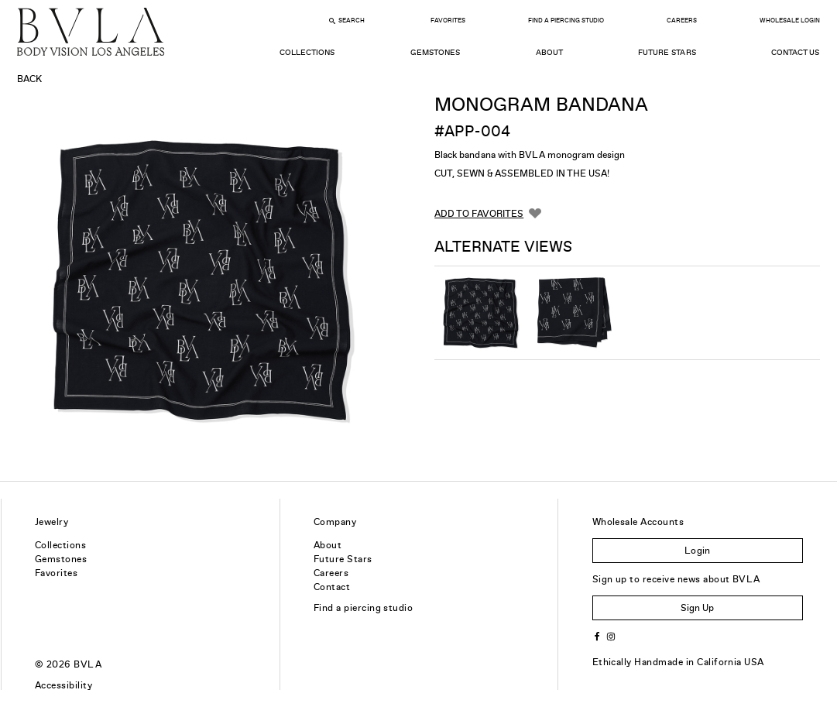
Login (697, 550)
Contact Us (795, 52)
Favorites (448, 20)
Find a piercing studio (363, 608)
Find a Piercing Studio (566, 20)
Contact (332, 587)
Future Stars (666, 52)
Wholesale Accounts (638, 522)
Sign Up (697, 608)
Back (29, 79)
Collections (307, 52)
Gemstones (435, 52)
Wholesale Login (790, 20)
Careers (682, 20)
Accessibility (63, 685)
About (549, 52)
